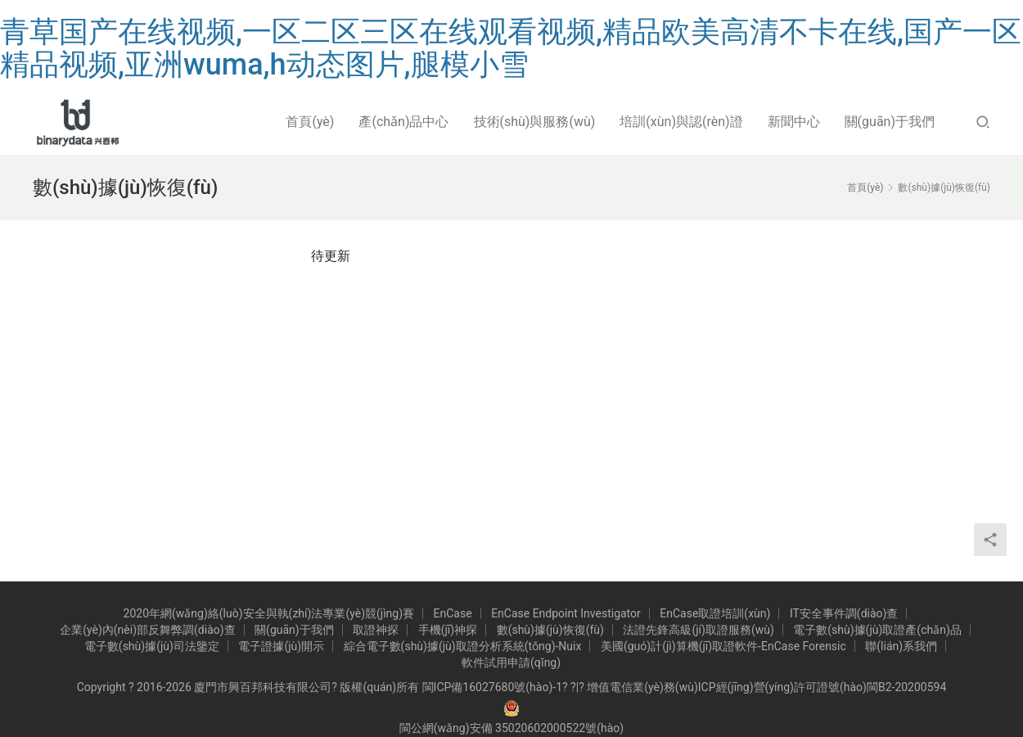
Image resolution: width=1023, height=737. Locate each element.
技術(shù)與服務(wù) (535, 121)
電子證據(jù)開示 (281, 646)
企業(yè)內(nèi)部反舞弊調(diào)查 (147, 629)
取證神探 (376, 629)
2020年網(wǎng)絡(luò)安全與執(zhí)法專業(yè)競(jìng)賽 (269, 613)
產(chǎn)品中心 (403, 121)
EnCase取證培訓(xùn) (715, 613)
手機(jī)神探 (447, 629)
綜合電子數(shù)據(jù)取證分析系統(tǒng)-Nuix (463, 646)
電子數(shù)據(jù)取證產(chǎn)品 (877, 629)
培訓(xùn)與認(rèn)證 (681, 121)
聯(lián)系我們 (901, 646)
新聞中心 (794, 121)
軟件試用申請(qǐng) (511, 662)
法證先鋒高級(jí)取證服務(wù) (698, 629)
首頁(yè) (310, 121)
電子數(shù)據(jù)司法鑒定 (151, 646)
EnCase (453, 613)
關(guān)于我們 (890, 121)
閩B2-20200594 (906, 687)
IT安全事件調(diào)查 (844, 613)
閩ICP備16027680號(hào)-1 (492, 687)
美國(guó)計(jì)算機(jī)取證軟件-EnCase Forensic (723, 646)
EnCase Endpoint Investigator (566, 613)
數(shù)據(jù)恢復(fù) (550, 629)
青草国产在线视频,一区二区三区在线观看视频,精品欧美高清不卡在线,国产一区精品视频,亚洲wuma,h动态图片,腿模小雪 (510, 48)
